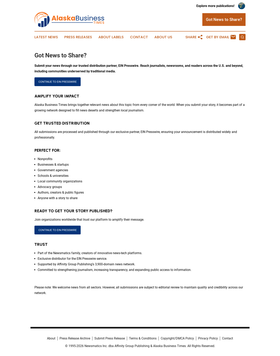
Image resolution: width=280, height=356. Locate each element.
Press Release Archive (75, 338)
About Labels (111, 37)
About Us (163, 37)
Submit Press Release (109, 338)
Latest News (46, 37)
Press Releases (78, 37)
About (51, 338)
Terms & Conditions (143, 338)
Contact (139, 37)
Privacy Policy (208, 338)
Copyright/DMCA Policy (177, 338)
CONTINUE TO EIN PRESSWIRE (57, 81)
